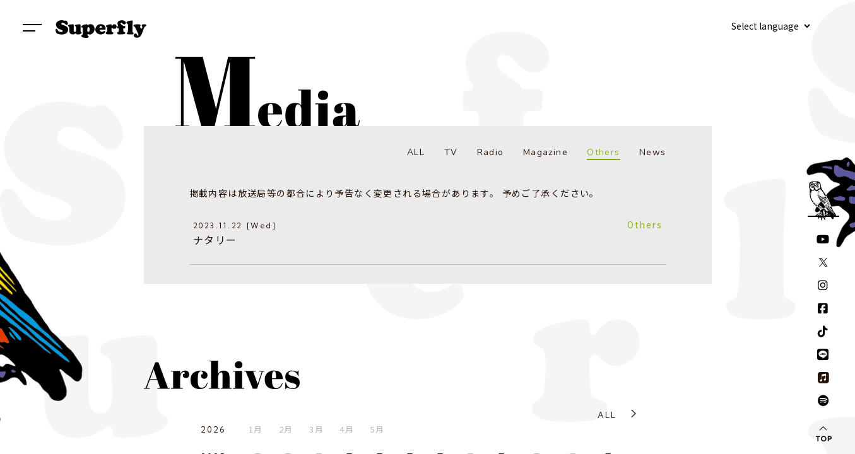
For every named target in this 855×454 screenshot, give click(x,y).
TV (451, 152)
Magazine (545, 152)
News (652, 152)
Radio (490, 152)
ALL (416, 152)
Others (603, 152)
